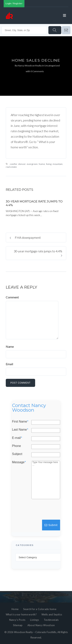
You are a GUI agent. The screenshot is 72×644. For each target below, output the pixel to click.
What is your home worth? (21, 614)
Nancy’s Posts (17, 619)
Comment (12, 297)
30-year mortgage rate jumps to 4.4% (38, 253)
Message (19, 462)
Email (9, 364)
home (42, 164)
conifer (13, 164)
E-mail (17, 437)
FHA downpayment (25, 237)
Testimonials (51, 619)
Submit (51, 525)
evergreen (32, 164)
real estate (11, 166)
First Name (20, 421)
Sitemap (18, 625)
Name (10, 346)
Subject (17, 454)
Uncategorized (52, 65)
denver (22, 164)
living (48, 164)
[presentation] (31, 511)
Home (15, 609)
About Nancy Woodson (41, 625)
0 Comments (37, 71)
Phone (16, 445)
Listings (34, 619)
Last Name (20, 429)
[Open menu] (64, 15)
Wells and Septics (51, 614)
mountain (58, 164)
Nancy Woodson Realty (30, 65)
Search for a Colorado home (39, 609)
